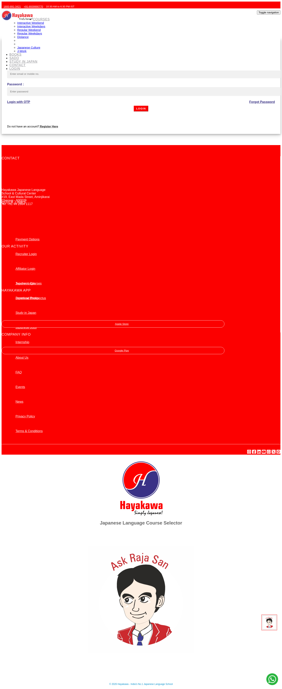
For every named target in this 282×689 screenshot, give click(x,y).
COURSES (41, 19)
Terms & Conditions (29, 431)
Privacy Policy (25, 416)
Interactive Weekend (30, 22)
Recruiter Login (26, 254)
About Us (21, 357)
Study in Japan (25, 312)
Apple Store (113, 323)
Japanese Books (27, 298)
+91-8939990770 (33, 6)
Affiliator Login (25, 268)
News (19, 401)
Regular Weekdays (29, 33)
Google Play (113, 350)
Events (20, 387)
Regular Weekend (29, 30)
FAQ (18, 372)
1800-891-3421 (12, 6)
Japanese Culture (28, 47)
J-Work (21, 51)
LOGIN (14, 68)
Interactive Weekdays (31, 26)
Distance (23, 37)
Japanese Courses (28, 283)
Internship (22, 342)
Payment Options (27, 239)
